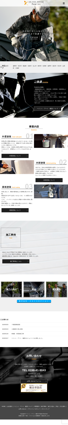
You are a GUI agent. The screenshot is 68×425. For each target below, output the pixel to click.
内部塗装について (49, 180)
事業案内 (36, 406)
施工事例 (43, 406)
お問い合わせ (22, 409)
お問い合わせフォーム (34, 381)
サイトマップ (45, 409)
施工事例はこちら (16, 261)
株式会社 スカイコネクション (34, 301)
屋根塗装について (15, 210)
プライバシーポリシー (34, 409)
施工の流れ (51, 406)
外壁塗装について (15, 156)
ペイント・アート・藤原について (48, 108)
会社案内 (9, 406)
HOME (3, 406)
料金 (57, 406)
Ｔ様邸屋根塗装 (16, 324)
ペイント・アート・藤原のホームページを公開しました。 (28, 338)
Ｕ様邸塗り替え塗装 (17, 329)
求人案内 (62, 406)
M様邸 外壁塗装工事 (18, 333)
